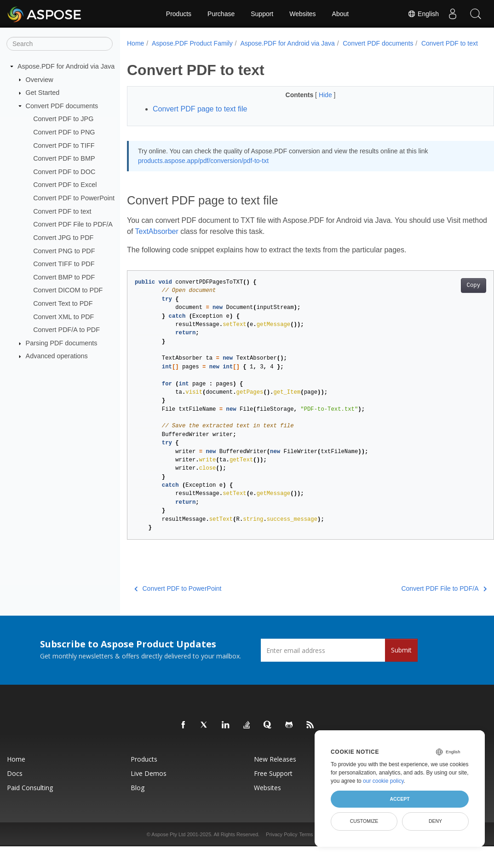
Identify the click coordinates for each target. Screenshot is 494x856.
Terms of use (313, 844)
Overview (39, 79)
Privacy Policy (281, 844)
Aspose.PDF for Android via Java (66, 66)
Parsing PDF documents (62, 343)
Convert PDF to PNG (64, 132)
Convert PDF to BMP (64, 158)
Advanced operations (57, 356)
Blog (137, 797)
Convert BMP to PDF (64, 277)
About (340, 13)
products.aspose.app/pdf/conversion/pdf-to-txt (203, 170)
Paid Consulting (30, 797)
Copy (447, 295)
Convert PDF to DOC (64, 171)
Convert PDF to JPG (63, 118)
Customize (364, 821)
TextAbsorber (183, 241)
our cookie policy (383, 781)
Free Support (273, 783)
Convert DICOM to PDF (68, 290)
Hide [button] (313, 104)
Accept (399, 799)
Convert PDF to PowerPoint (74, 198)
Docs (15, 783)
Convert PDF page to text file (200, 118)
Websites (302, 13)
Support (262, 13)
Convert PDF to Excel (65, 184)
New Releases (275, 768)
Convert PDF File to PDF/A (73, 224)
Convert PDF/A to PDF (66, 329)
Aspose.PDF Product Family (192, 43)
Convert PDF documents (62, 106)
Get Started (43, 92)
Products (178, 13)
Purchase (221, 13)
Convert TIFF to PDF (63, 264)
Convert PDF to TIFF (63, 145)
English (423, 14)
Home (135, 43)
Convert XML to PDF (63, 316)
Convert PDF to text (62, 211)
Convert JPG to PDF (63, 237)
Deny (435, 821)
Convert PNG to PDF (64, 250)
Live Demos (149, 783)
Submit (401, 659)
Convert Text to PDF (62, 303)
